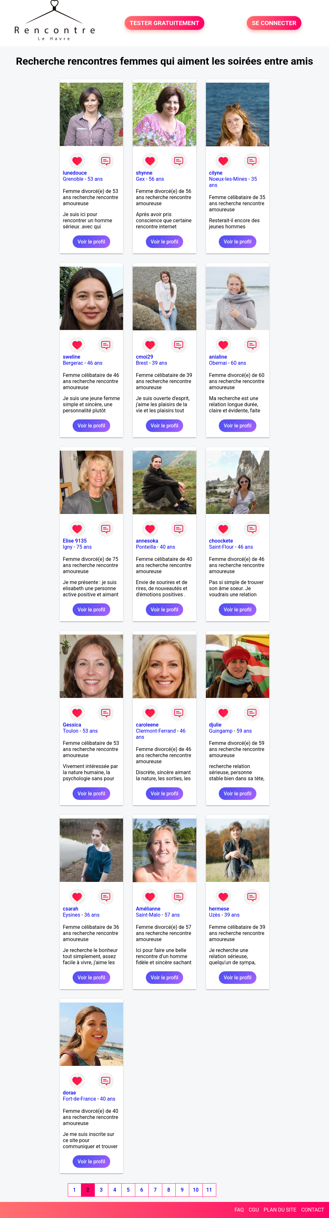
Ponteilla (146, 547)
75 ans (84, 547)
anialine (218, 357)
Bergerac (73, 363)
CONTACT (312, 1210)
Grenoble (73, 179)
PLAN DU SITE (280, 1210)
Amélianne (148, 909)
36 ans (92, 915)
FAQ (239, 1210)
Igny (68, 547)
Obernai (218, 363)
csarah (70, 909)
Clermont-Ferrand (156, 731)
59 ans (244, 731)
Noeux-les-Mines (228, 179)
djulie (215, 725)
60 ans (238, 363)
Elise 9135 (75, 541)
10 (196, 1190)
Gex (140, 179)
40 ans (167, 547)
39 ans (159, 363)
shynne (144, 173)
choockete (221, 541)
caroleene (147, 725)
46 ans (94, 363)
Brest (142, 363)
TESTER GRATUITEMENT (165, 23)
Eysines (71, 915)
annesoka (147, 541)
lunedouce (75, 173)
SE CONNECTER (274, 23)
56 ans (156, 179)
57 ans (172, 915)
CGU (254, 1210)
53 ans (95, 179)
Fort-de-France (79, 1099)
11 (209, 1190)
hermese (219, 909)
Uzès (214, 915)
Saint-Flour (221, 547)
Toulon (71, 731)
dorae (69, 1093)
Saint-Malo (148, 915)
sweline (71, 357)
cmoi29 (144, 357)
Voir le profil (91, 242)
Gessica (72, 725)
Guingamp (221, 731)
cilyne (216, 173)
